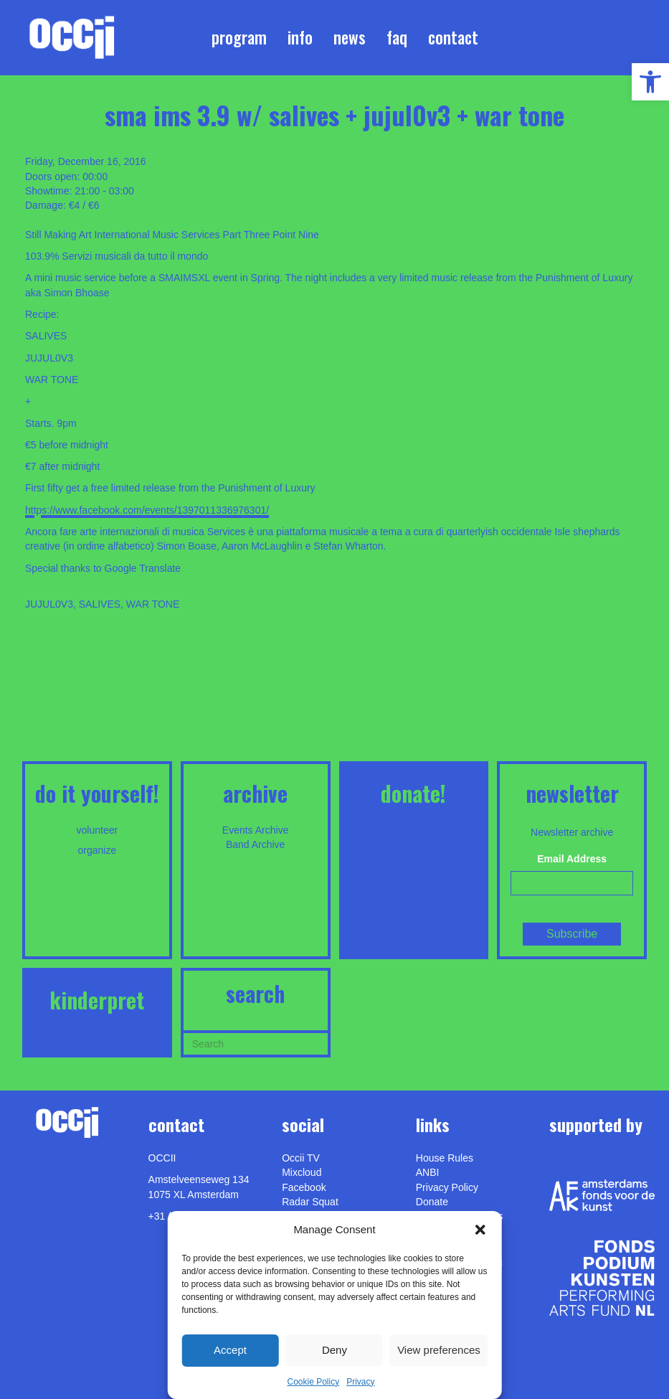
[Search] (256, 1042)
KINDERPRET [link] (96, 1000)
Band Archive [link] (255, 844)
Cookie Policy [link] (313, 1382)
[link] (650, 81)
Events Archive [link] (255, 830)
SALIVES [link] (99, 604)
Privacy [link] (360, 1382)
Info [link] (300, 37)
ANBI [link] (428, 1172)
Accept (230, 1350)
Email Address (572, 859)
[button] (480, 1230)
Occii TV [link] (301, 1158)
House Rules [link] (444, 1158)
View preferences (438, 1350)
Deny (334, 1350)
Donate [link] (432, 1201)
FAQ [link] (396, 37)
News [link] (349, 37)
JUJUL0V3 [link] (49, 604)
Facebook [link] (304, 1187)
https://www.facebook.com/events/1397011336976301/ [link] (147, 510)
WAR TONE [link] (152, 604)
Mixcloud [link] (301, 1172)
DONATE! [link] (413, 793)
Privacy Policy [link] (447, 1187)
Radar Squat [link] (310, 1201)
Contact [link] (453, 37)
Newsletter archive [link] (572, 832)
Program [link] (239, 37)
